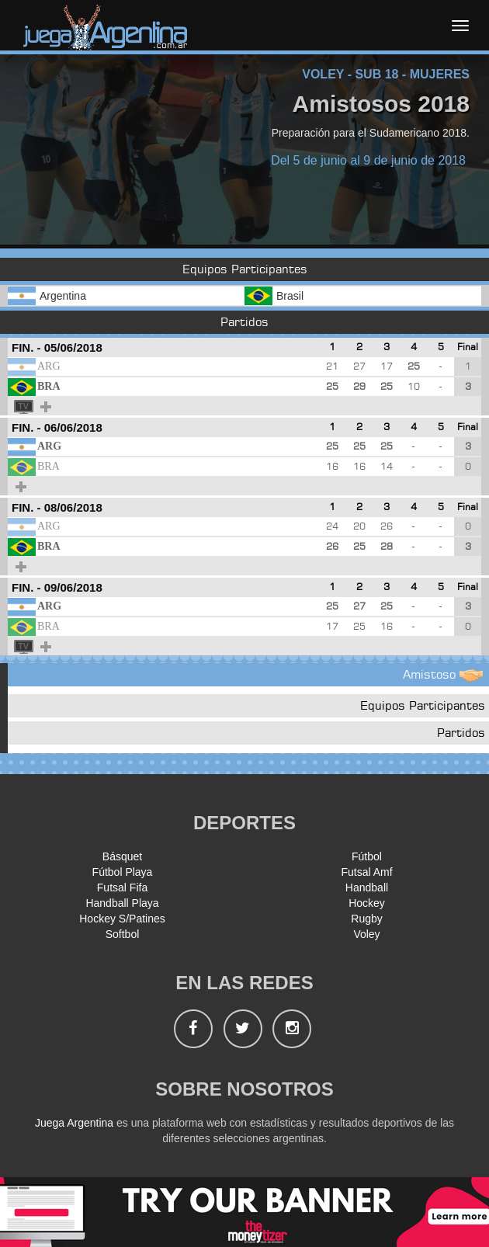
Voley (366, 934)
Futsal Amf (366, 872)
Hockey (367, 903)
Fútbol (367, 856)
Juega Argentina (74, 1123)
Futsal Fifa (122, 887)
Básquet (122, 856)
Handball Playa (121, 903)
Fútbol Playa (122, 872)
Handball (366, 887)
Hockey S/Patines (122, 918)
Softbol (123, 934)
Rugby (366, 918)
